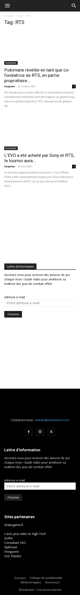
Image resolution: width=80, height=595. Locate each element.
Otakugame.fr (13, 525)
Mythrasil (10, 547)
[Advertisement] (40, 224)
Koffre (8, 538)
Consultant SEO (15, 543)
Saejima (9, 86)
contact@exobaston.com (51, 420)
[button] (7, 5)
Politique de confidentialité (46, 578)
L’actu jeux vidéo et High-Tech (25, 534)
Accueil (8, 16)
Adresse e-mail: (14, 297)
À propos (20, 578)
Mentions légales (31, 582)
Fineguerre (11, 552)
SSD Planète (12, 556)
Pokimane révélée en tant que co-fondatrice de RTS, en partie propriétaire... (37, 75)
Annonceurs (52, 582)
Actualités (11, 62)
